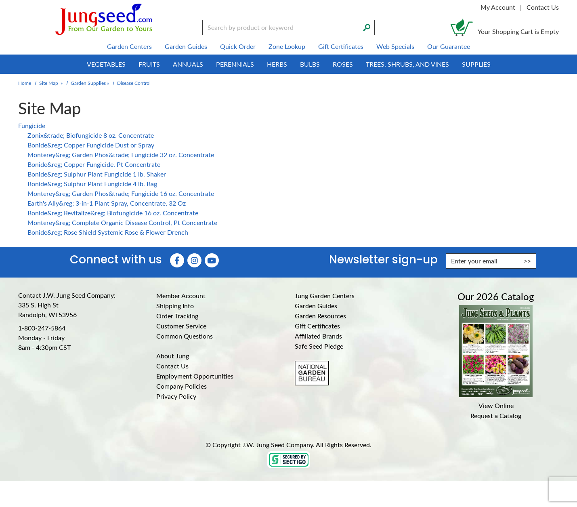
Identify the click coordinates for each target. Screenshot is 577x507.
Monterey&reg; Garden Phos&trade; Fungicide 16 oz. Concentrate (120, 193)
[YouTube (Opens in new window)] (212, 260)
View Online (496, 405)
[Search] (367, 26)
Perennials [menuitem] (235, 64)
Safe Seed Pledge (319, 346)
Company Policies (181, 386)
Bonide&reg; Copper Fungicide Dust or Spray (90, 145)
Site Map (48, 83)
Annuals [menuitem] (188, 64)
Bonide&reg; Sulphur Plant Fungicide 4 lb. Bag (92, 183)
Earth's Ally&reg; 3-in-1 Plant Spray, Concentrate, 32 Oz (106, 203)
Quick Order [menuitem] (238, 46)
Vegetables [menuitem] (106, 64)
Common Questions (184, 336)
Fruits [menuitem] (149, 64)
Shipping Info (175, 305)
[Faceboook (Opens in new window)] (177, 260)
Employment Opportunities (194, 376)
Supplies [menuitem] (476, 64)
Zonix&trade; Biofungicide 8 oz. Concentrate (90, 135)
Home (24, 83)
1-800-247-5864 (41, 328)
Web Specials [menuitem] (395, 46)
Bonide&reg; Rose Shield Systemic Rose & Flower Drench (107, 232)
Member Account (181, 295)
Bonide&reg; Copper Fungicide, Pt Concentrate (93, 164)
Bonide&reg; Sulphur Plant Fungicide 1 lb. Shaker (96, 174)
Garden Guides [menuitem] (186, 46)
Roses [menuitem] (343, 64)
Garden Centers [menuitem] (129, 46)
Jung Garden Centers (325, 295)
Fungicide (31, 125)
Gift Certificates (317, 326)
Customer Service (181, 326)
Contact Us (543, 7)
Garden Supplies (88, 83)
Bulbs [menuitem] (310, 64)
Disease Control (134, 83)
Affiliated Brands (318, 336)
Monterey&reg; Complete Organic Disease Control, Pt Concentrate (122, 222)
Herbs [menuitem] (277, 64)
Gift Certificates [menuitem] (340, 46)
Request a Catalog (495, 415)
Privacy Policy (176, 396)
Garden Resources (320, 315)
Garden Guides (316, 305)
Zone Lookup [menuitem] (287, 46)
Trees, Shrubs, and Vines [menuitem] (407, 64)
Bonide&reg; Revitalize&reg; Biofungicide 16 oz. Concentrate (112, 212)
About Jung (172, 355)
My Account (497, 7)
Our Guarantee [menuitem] (448, 46)
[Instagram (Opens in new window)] (194, 260)
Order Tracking (177, 315)
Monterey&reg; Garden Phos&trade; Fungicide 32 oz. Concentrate (120, 154)
